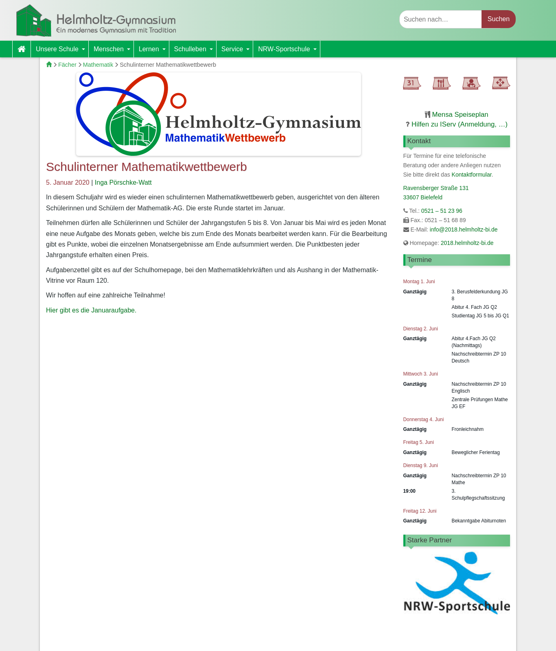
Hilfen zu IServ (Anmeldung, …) (460, 124)
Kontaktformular (472, 174)
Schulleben (195, 51)
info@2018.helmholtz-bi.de (464, 229)
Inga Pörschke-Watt (123, 182)
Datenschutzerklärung (457, 640)
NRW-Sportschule (289, 51)
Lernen (154, 51)
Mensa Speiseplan (460, 114)
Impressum (401, 640)
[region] (456, 588)
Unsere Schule (62, 51)
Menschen (114, 51)
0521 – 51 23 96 (441, 211)
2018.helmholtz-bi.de (466, 243)
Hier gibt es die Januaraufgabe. (91, 310)
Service (237, 51)
